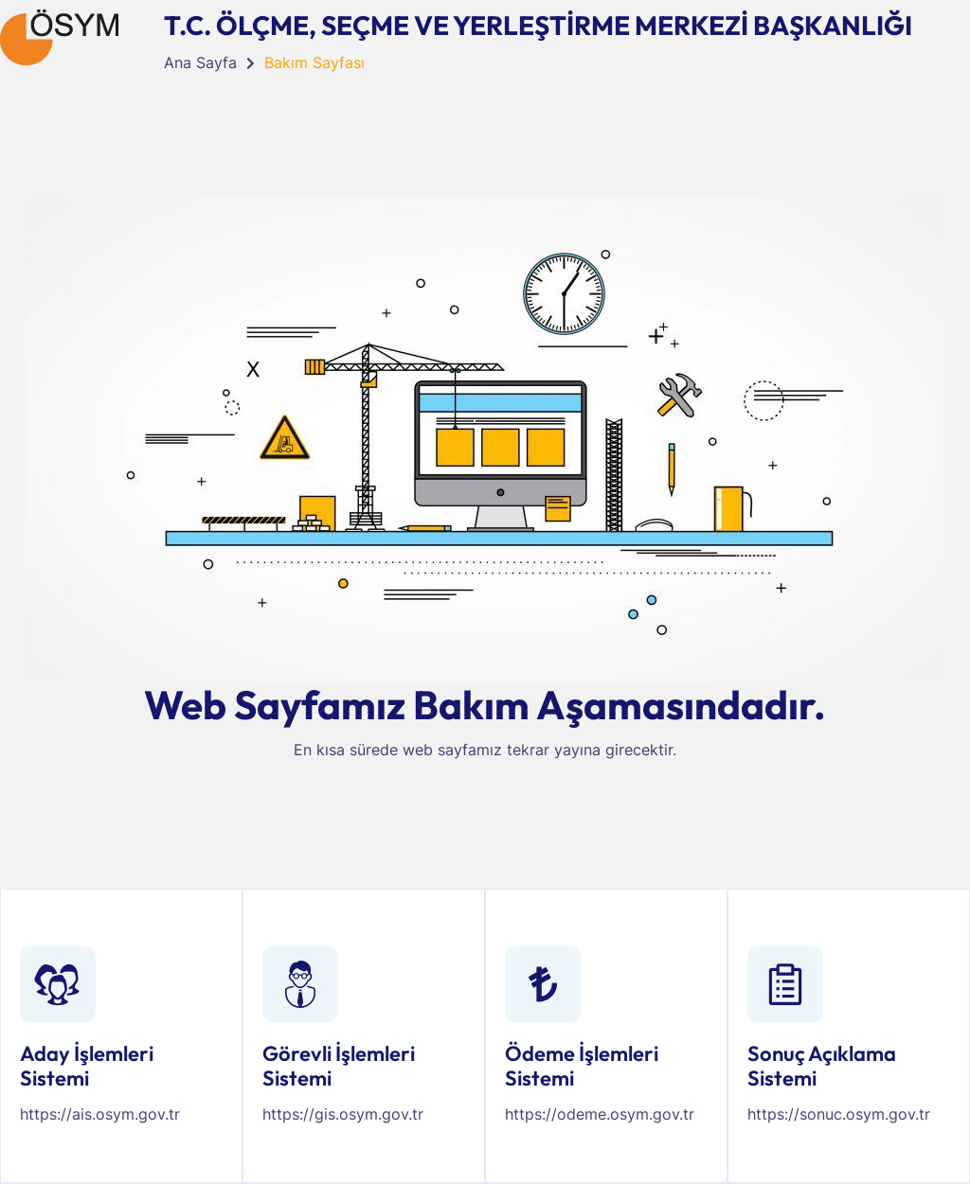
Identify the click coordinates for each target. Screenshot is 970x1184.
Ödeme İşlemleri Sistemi (581, 1065)
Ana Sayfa (200, 62)
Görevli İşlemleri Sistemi (338, 1065)
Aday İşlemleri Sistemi (86, 1065)
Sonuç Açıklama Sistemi (821, 1065)
